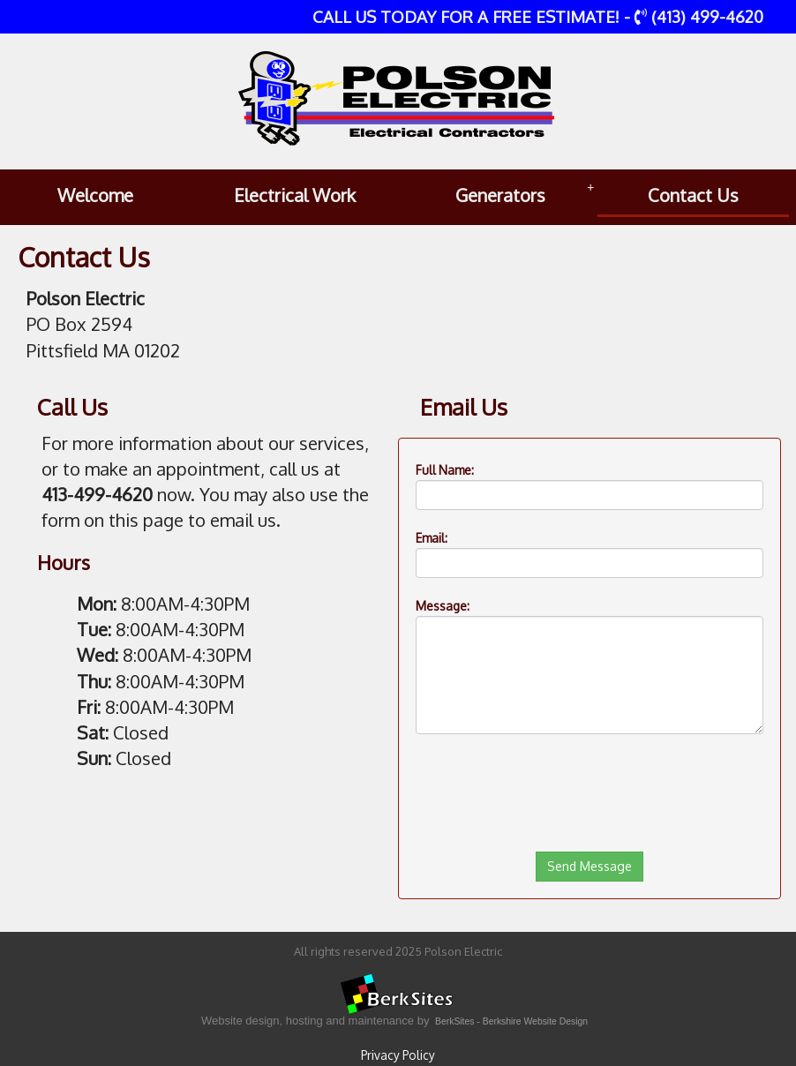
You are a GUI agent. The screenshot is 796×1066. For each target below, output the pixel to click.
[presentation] (550, 835)
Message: (442, 605)
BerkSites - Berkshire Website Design (511, 1021)
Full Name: (445, 469)
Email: (431, 537)
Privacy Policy (398, 1054)
